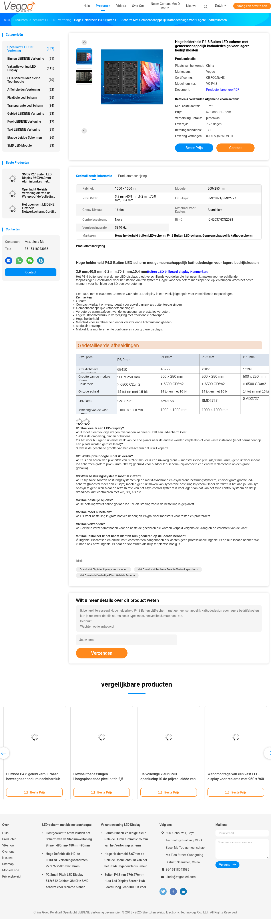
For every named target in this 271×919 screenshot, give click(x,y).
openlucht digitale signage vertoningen (103, 569)
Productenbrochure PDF (222, 89)
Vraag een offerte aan (252, 6)
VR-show (8, 845)
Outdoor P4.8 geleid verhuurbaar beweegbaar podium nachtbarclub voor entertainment (33, 779)
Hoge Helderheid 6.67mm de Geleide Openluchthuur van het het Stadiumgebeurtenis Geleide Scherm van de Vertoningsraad (126, 860)
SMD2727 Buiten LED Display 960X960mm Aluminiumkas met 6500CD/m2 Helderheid (38, 178)
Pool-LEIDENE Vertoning (30, 121)
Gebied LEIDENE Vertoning (30, 113)
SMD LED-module (30, 145)
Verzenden (101, 653)
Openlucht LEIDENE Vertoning (30, 48)
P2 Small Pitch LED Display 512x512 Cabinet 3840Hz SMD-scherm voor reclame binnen (68, 881)
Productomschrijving (132, 176)
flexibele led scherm (30, 97)
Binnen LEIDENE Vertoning (30, 58)
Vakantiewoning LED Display (30, 68)
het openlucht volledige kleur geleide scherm (107, 575)
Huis (5, 833)
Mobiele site (10, 870)
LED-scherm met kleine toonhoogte (30, 79)
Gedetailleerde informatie (94, 176)
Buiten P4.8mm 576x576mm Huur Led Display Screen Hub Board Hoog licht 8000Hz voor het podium (125, 881)
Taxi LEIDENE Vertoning (30, 129)
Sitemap (8, 864)
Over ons (8, 851)
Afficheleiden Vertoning (30, 89)
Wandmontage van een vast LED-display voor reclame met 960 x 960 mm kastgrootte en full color (235, 779)
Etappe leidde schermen (30, 137)
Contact (30, 272)
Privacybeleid (11, 876)
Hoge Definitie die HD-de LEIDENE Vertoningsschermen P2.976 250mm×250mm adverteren (67, 860)
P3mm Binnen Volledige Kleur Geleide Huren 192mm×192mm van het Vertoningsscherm (126, 839)
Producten (9, 839)
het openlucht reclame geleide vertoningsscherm (168, 569)
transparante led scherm (30, 105)
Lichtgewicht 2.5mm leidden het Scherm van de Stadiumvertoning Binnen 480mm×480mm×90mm (69, 839)
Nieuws (7, 858)
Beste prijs (194, 148)
